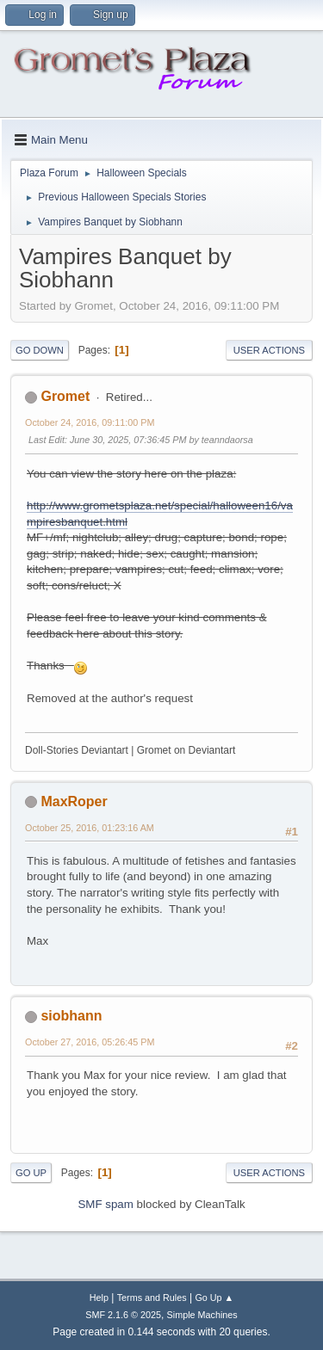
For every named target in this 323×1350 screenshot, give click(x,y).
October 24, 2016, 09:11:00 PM (89, 422)
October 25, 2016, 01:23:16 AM (89, 828)
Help (99, 1297)
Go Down (40, 350)
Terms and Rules (152, 1297)
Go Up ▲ (214, 1297)
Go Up (31, 1173)
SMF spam (105, 1204)
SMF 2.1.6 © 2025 (123, 1315)
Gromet (65, 396)
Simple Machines (202, 1315)
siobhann (71, 1015)
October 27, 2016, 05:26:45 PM (89, 1042)
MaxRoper (73, 801)
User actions (269, 350)
